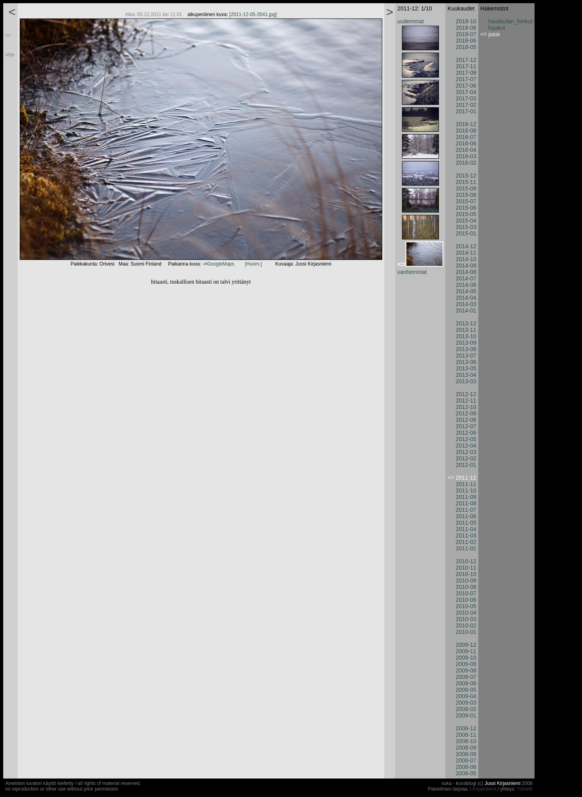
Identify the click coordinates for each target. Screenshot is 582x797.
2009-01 (466, 715)
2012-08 (466, 420)
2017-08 (466, 72)
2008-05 (466, 773)
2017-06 (466, 85)
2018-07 (466, 34)
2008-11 (466, 735)
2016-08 (466, 130)
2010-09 (466, 580)
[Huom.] (253, 264)
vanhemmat (411, 272)
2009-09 (466, 664)
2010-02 (466, 625)
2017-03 (466, 98)
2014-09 (466, 265)
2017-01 (466, 111)
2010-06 (466, 600)
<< (8, 35)
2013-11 (466, 330)
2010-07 (466, 593)
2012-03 (466, 452)
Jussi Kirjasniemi (503, 783)
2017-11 (466, 66)
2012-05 (466, 439)
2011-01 (466, 548)
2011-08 (466, 503)
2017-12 (466, 60)
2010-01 (466, 632)
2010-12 (466, 561)
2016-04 (466, 150)
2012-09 (466, 413)
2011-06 (466, 516)
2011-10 (466, 490)
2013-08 (466, 349)
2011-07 (466, 510)
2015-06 (466, 207)
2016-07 (466, 137)
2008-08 (466, 754)
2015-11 (466, 182)
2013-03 (466, 381)
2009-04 (466, 696)
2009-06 (466, 683)
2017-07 (466, 79)
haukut (496, 28)
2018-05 (466, 47)
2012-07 (466, 426)
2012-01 (466, 465)
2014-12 (466, 246)
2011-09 (466, 497)
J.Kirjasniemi (482, 789)
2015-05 (466, 214)
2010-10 (466, 574)
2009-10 (466, 657)
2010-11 (466, 567)
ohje (9, 54)
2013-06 (466, 362)
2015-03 (466, 227)
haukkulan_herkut (510, 21)
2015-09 (466, 188)
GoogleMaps (220, 264)
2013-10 (466, 336)
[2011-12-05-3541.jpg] (253, 14)
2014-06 (466, 285)
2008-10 (466, 741)
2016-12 (466, 124)
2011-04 (466, 529)
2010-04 (466, 612)
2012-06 (466, 432)
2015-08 (466, 195)
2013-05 (466, 368)
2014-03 (466, 304)
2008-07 (466, 760)
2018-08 (466, 28)
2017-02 (466, 105)
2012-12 (466, 394)
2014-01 (466, 310)
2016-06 (466, 143)
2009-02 (466, 709)
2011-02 (466, 542)
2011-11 (466, 484)
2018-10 (466, 21)
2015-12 (466, 175)
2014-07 (466, 278)
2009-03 (466, 702)
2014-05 (466, 291)
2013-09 (466, 342)
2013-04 (466, 375)
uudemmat (410, 21)
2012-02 (466, 458)
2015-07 (466, 201)
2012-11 (466, 400)
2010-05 (466, 606)
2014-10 (466, 259)
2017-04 (466, 92)
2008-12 (466, 728)
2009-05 (466, 690)
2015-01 (466, 233)
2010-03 (466, 619)
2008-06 (466, 767)
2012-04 (466, 445)
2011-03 (466, 535)
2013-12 (466, 323)
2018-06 (466, 40)
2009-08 (466, 670)
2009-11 (466, 651)
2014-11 (466, 252)
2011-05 (466, 522)
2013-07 (466, 355)
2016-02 (466, 162)
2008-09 (466, 747)
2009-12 (466, 645)
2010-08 (466, 587)
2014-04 (466, 297)
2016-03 (466, 156)
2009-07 (466, 677)
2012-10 (466, 407)
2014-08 (466, 272)
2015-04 (466, 220)
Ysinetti (525, 789)
